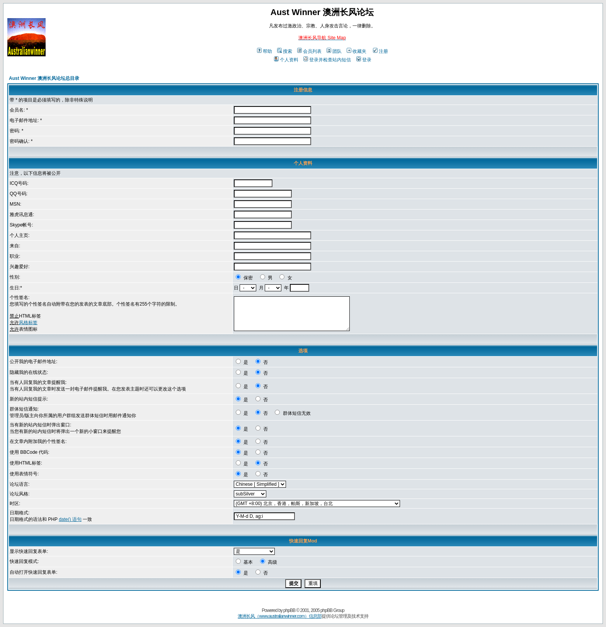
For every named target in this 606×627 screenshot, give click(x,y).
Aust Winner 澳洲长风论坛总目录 (44, 78)
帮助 (264, 51)
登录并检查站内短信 (327, 60)
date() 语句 (70, 519)
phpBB (289, 610)
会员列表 (309, 51)
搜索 (284, 51)
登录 (363, 60)
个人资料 (286, 60)
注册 (380, 51)
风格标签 (28, 322)
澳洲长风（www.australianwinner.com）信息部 (279, 616)
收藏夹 (356, 51)
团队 (334, 51)
